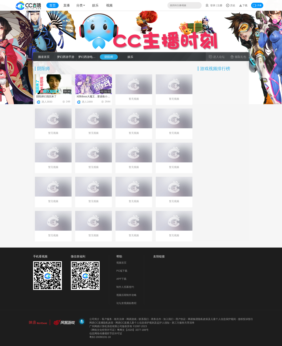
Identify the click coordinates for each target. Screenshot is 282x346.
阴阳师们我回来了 (46, 96)
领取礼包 (238, 56)
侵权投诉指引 (245, 319)
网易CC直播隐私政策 (101, 322)
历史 (230, 5)
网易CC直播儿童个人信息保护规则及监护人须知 (142, 322)
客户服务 (107, 319)
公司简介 (94, 319)
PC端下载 (121, 270)
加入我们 (168, 319)
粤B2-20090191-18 (100, 337)
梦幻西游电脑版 (87, 56)
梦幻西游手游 (65, 56)
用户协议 (181, 319)
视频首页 (121, 262)
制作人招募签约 (125, 287)
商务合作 (156, 319)
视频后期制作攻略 (126, 295)
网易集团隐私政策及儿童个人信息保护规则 (212, 319)
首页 (52, 5)
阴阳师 (108, 56)
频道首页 (44, 56)
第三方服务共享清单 (183, 322)
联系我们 (144, 319)
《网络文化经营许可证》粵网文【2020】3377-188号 (118, 329)
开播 (257, 5)
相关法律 (119, 319)
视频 (109, 5)
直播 (66, 5)
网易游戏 (131, 319)
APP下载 (121, 279)
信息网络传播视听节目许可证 (105, 333)
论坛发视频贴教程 (126, 303)
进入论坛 (217, 56)
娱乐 (95, 5)
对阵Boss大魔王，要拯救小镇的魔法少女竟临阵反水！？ (93, 96)
